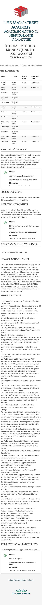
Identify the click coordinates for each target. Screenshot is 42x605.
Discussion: (13, 183)
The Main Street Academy (21, 25)
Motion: (12, 172)
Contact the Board (26, 580)
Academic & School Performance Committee (21, 35)
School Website (14, 580)
